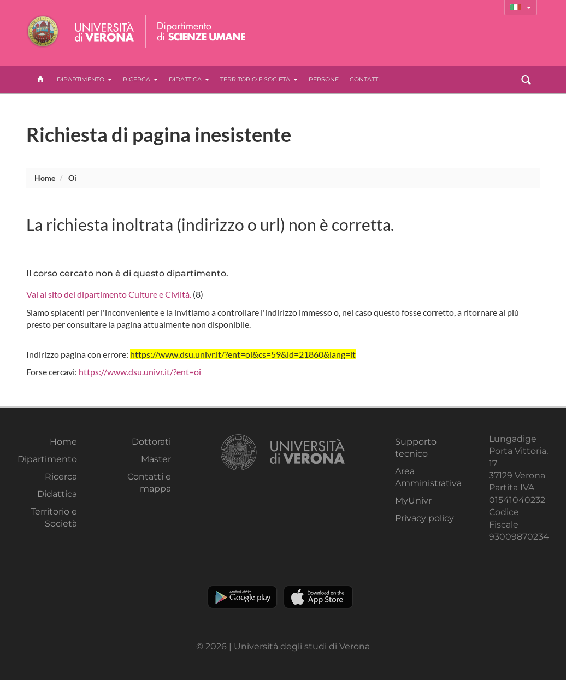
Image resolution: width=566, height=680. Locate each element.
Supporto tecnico (416, 447)
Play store (242, 597)
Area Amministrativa (425, 477)
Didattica (189, 79)
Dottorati (151, 441)
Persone (324, 79)
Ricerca (140, 79)
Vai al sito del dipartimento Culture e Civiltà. (108, 294)
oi (72, 177)
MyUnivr (413, 500)
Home (44, 177)
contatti (365, 79)
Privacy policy (424, 518)
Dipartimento (84, 79)
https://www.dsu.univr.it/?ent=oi (140, 371)
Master (156, 459)
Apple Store (318, 597)
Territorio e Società (259, 79)
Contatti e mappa (149, 482)
